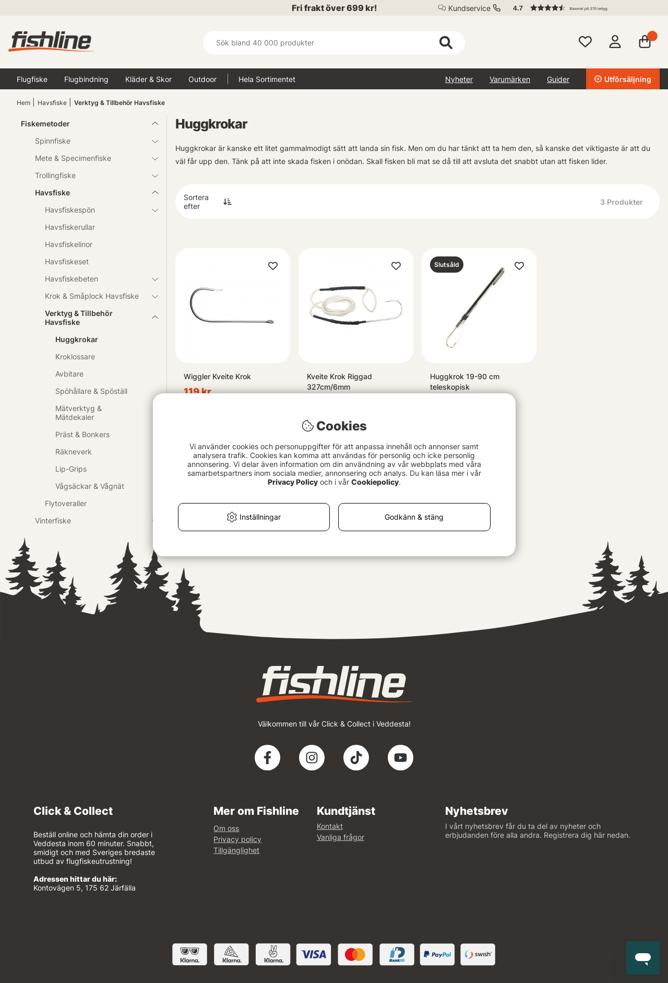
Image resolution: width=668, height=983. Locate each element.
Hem (23, 103)
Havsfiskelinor (68, 244)
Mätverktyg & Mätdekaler (78, 413)
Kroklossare (75, 356)
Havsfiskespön (95, 209)
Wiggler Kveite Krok (217, 376)
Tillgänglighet (236, 850)
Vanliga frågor (340, 837)
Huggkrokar (76, 339)
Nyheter (459, 79)
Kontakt (330, 826)
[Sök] (333, 42)
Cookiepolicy (375, 481)
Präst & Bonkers (82, 434)
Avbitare (69, 373)
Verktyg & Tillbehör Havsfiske (119, 103)
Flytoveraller (66, 503)
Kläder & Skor (148, 79)
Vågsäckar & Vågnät (89, 486)
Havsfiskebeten (95, 278)
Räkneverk (73, 451)
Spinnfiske (90, 140)
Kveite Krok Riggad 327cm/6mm (339, 381)
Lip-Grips (71, 468)
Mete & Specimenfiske (90, 158)
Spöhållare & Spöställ (91, 391)
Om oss (226, 828)
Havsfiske (52, 103)
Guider (558, 79)
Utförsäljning (622, 79)
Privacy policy (237, 839)
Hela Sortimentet (266, 79)
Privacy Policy (293, 481)
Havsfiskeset (67, 261)
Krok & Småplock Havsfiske (95, 295)
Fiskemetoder (83, 123)
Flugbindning (86, 79)
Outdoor (202, 79)
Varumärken (510, 79)
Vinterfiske (90, 520)
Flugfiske (32, 79)
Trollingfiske (90, 175)
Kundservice (469, 8)
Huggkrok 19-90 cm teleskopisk (464, 381)
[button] (581, 8)
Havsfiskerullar (70, 227)
